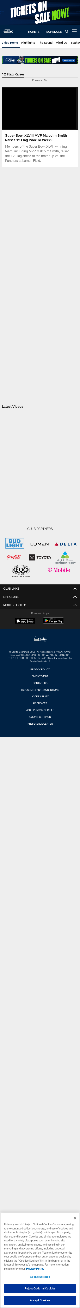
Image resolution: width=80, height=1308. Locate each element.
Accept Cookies (40, 1300)
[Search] (66, 31)
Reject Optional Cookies (40, 1288)
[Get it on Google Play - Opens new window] (53, 623)
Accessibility (40, 696)
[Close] (75, 1218)
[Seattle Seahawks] (40, 640)
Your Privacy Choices (40, 710)
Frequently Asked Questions (40, 689)
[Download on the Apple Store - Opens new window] (25, 621)
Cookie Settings (40, 716)
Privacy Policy (40, 669)
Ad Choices (40, 703)
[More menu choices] (74, 31)
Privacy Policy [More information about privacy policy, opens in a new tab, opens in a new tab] (35, 1268)
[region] (40, 1260)
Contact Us (40, 683)
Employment (40, 676)
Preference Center (40, 723)
